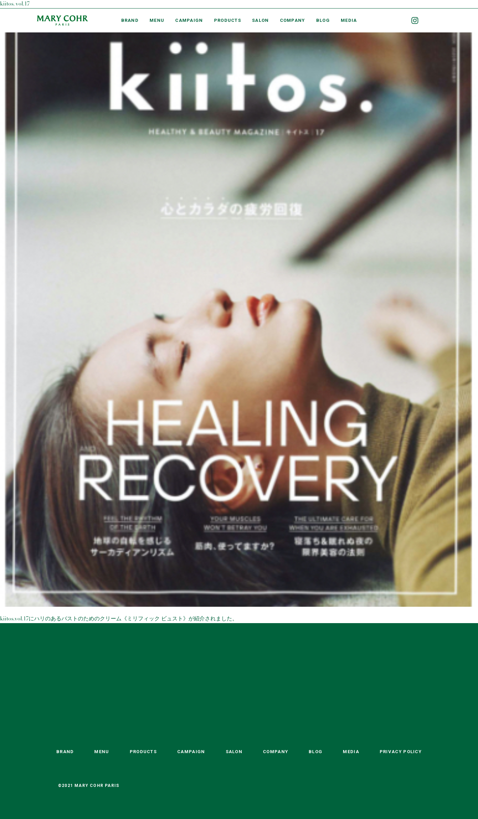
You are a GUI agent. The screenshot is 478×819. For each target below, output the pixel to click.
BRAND (130, 20)
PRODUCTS (227, 20)
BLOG (323, 20)
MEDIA (349, 20)
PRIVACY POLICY (401, 751)
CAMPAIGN (189, 20)
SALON (260, 20)
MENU (157, 20)
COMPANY (292, 20)
